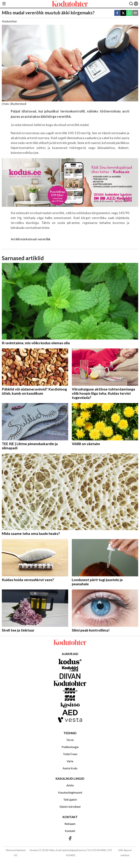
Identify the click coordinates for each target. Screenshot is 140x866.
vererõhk (44, 239)
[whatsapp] (129, 13)
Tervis (70, 739)
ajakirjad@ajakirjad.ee (74, 850)
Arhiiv (70, 785)
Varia (70, 761)
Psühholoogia (70, 747)
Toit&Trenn (70, 754)
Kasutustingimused (70, 792)
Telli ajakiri (70, 799)
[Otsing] (131, 3)
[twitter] (123, 13)
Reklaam (70, 823)
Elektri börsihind (70, 806)
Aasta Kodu (70, 768)
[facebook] (117, 13)
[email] (135, 13)
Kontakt (70, 831)
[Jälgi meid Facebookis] (70, 838)
